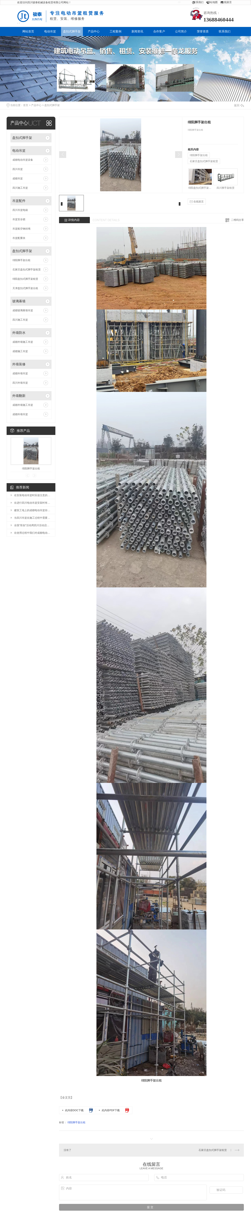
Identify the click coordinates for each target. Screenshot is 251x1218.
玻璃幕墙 (18, 301)
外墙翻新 (18, 396)
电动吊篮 (18, 150)
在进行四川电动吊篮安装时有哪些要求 (33, 502)
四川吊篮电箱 (20, 209)
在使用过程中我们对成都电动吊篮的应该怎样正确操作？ (33, 532)
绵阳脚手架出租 (21, 260)
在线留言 (226, 2)
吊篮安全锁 (18, 219)
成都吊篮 (17, 178)
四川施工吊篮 (20, 187)
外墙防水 (18, 333)
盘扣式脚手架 (52, 105)
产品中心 (36, 105)
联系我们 (198, 2)
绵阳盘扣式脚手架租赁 (25, 278)
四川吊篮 (17, 169)
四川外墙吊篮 (20, 382)
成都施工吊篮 (20, 351)
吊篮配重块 (18, 238)
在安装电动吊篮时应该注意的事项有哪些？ (33, 495)
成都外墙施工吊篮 (22, 341)
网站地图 (212, 2)
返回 (239, 105)
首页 (25, 105)
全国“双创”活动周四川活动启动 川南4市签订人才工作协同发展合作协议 (33, 525)
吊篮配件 (18, 201)
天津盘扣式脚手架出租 (25, 288)
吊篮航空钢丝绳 (21, 228)
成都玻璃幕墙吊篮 (22, 310)
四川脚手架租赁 (225, 187)
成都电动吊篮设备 (22, 159)
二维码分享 (237, 219)
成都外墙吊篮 (20, 373)
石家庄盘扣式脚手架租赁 (26, 269)
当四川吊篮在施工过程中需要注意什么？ (33, 517)
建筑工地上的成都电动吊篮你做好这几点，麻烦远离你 (33, 510)
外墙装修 (18, 364)
